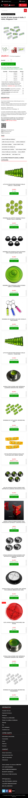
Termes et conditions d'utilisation (10, 720)
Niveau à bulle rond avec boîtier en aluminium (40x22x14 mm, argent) (14, 387)
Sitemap (4, 722)
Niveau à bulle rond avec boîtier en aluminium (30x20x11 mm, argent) (14, 656)
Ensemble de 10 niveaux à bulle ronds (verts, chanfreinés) (14, 286)
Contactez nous (6, 729)
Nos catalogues (5, 727)
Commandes (5, 738)
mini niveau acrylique (7, 144)
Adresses (4, 743)
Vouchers (4, 746)
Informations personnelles (8, 736)
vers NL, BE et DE (12, 92)
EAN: (2, 131)
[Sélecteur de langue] (23, 1)
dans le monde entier (12, 90)
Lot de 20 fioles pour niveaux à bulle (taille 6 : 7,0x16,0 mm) (14, 353)
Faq (3, 724)
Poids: (2, 133)
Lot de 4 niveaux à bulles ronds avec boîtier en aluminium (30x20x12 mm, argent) (14, 556)
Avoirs (3, 741)
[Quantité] (8, 60)
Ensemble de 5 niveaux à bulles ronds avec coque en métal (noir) (14, 252)
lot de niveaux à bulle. (21, 149)
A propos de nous (6, 710)
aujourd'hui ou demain (12, 88)
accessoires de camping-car (8, 146)
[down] (11, 61)
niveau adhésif (21, 151)
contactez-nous (7, 1)
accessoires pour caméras (8, 149)
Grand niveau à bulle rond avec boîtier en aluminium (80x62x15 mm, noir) (14, 589)
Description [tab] (5, 97)
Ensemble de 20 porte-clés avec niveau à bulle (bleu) (14, 319)
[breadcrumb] (8, 14)
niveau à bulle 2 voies (18, 144)
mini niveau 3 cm (16, 154)
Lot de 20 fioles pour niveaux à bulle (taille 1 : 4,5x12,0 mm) (14, 185)
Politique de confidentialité (8, 717)
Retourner (4, 715)
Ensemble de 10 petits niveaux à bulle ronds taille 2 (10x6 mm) (14, 218)
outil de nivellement (20, 141)
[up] (11, 59)
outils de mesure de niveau (8, 141)
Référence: (3, 130)
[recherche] (14, 10)
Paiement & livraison (7, 713)
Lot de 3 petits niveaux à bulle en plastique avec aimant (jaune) (14, 454)
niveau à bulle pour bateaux (8, 139)
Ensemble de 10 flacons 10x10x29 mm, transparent (14, 690)
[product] (14, 173)
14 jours (12, 93)
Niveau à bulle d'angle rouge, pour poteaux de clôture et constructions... (14, 522)
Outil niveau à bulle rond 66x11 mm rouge (14, 623)
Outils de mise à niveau (11, 120)
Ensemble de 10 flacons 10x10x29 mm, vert (14, 421)
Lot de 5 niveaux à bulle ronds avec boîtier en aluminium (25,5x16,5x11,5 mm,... (14, 488)
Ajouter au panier (8, 64)
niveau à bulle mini (6, 154)
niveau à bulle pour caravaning (9, 151)
